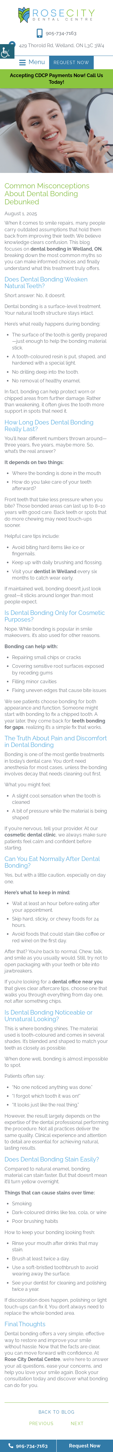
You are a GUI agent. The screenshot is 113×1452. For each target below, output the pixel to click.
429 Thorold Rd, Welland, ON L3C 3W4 (56, 46)
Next (77, 1423)
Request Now (71, 62)
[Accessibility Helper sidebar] (7, 51)
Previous (41, 1423)
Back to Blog (57, 1412)
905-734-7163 (61, 33)
